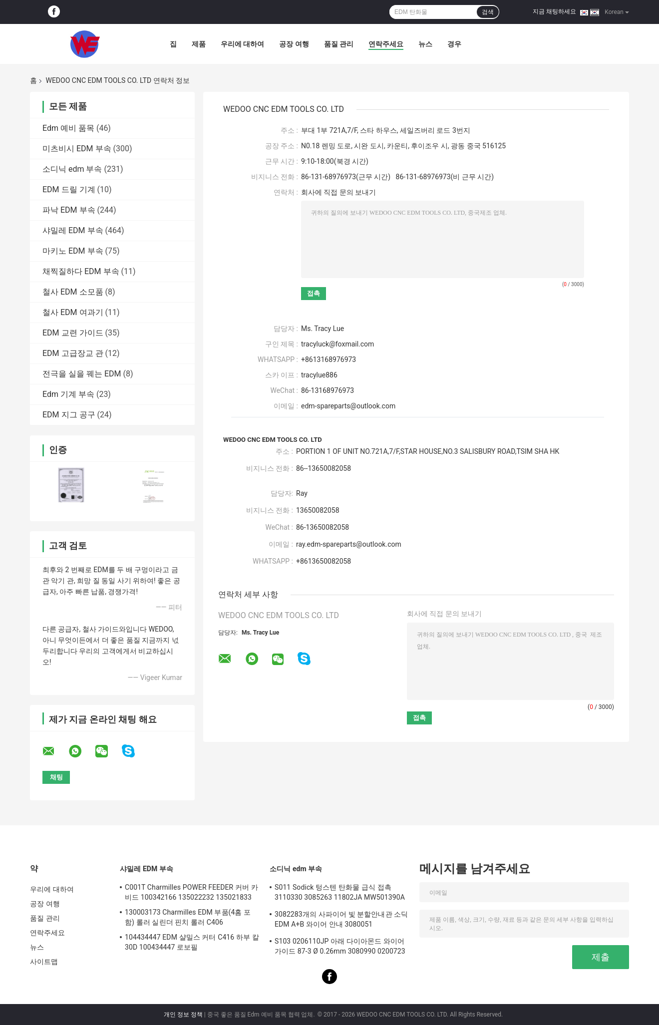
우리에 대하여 (242, 44)
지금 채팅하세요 (554, 11)
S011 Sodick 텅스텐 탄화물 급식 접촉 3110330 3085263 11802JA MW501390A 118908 (340, 893)
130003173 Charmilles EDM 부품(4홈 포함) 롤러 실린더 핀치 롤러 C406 (188, 917)
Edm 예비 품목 (68, 128)
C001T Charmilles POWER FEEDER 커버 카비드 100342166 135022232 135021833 (191, 892)
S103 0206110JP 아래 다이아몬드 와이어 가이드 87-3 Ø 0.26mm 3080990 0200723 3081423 (340, 947)
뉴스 (425, 44)
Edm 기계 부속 (68, 394)
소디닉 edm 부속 (72, 169)
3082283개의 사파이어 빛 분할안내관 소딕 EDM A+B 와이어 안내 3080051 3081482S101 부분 (341, 920)
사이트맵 (44, 962)
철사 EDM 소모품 (72, 292)
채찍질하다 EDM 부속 (80, 271)
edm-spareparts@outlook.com (348, 406)
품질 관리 (338, 44)
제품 (199, 44)
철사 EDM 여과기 (72, 312)
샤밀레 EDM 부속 (72, 230)
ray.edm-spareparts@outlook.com (348, 544)
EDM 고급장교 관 (72, 353)
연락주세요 (385, 44)
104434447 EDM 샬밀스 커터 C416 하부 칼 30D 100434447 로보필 (192, 942)
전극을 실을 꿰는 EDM (81, 373)
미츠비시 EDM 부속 (76, 148)
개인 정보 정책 (183, 1014)
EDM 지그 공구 (68, 414)
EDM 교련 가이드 (72, 333)
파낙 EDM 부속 (68, 210)
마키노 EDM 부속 (72, 251)
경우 (454, 44)
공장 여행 (294, 44)
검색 (488, 11)
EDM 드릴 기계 (68, 189)
